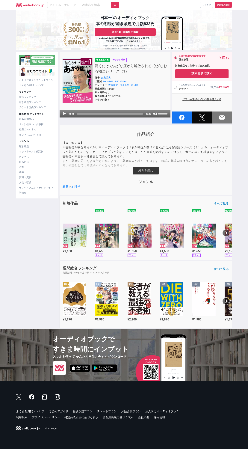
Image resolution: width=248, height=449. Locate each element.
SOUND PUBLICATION (114, 81)
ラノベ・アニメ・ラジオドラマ (36, 187)
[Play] (64, 114)
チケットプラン (107, 411)
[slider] (110, 114)
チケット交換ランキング (32, 107)
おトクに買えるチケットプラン (36, 80)
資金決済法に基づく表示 (118, 417)
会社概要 (143, 417)
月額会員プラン (131, 411)
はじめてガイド (58, 411)
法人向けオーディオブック (162, 411)
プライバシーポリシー (46, 417)
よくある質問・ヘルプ (31, 85)
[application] (115, 113)
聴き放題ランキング (30, 102)
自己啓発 (24, 161)
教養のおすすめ (27, 129)
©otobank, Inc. (52, 428)
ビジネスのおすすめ (30, 134)
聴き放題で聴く (201, 73)
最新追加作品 (26, 119)
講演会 (22, 192)
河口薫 (134, 85)
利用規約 (21, 417)
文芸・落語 (25, 182)
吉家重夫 (106, 77)
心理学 (76, 187)
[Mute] (155, 114)
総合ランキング (27, 97)
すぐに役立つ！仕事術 (31, 124)
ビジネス (24, 156)
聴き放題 (24, 146)
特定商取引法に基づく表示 (81, 417)
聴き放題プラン (83, 411)
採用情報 (159, 417)
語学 (21, 172)
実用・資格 (25, 177)
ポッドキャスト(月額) (31, 151)
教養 (21, 167)
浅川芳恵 (124, 85)
